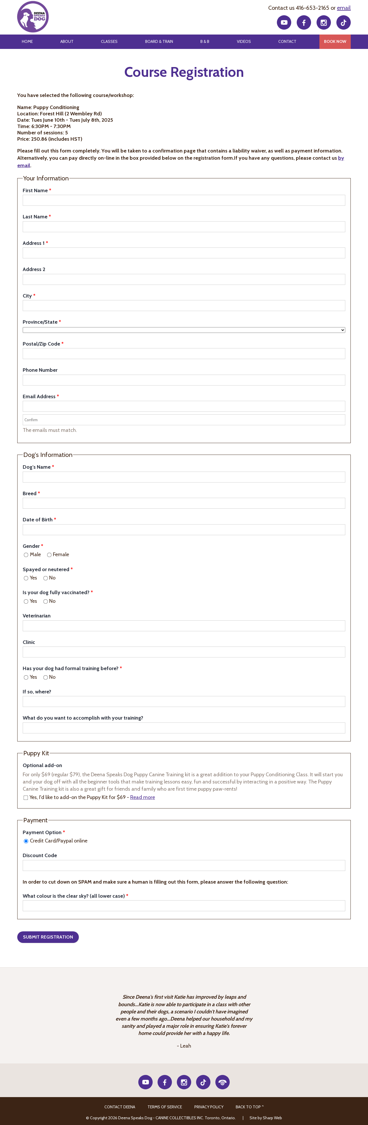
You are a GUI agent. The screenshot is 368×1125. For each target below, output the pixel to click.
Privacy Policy (208, 1106)
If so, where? (37, 692)
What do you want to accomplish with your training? (83, 718)
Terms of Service (164, 1106)
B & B (204, 41)
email (344, 7)
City (27, 296)
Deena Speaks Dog (32, 17)
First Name (35, 190)
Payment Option (42, 832)
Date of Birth (38, 519)
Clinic (29, 642)
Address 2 (34, 269)
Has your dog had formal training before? (70, 668)
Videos (244, 41)
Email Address (39, 396)
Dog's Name (37, 467)
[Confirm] (184, 419)
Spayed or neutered (46, 569)
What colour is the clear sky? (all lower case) (74, 896)
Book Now (335, 41)
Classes (109, 41)
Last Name (35, 216)
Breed (30, 493)
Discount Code (40, 855)
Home (27, 41)
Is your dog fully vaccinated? (56, 592)
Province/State (40, 322)
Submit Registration (48, 937)
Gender (31, 546)
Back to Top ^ (250, 1106)
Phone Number (40, 370)
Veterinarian (37, 616)
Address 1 (34, 243)
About (67, 41)
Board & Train (159, 41)
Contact (287, 41)
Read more (142, 797)
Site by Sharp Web (266, 1117)
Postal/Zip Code (41, 344)
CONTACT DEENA (119, 1106)
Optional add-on (42, 765)
